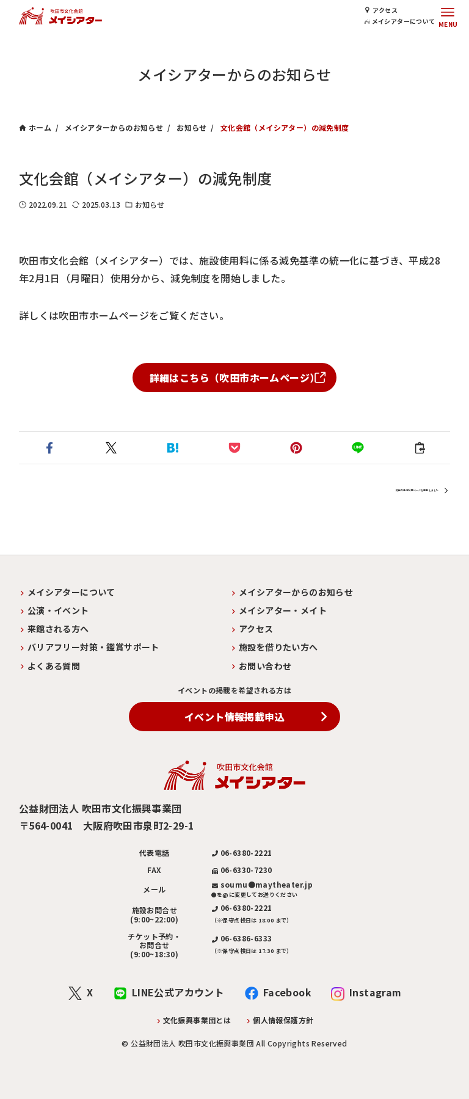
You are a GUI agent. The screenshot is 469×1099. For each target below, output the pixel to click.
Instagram (375, 992)
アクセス (385, 10)
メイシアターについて (402, 21)
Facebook (287, 992)
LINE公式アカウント (178, 992)
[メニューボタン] (447, 16)
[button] (50, 448)
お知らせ (149, 204)
